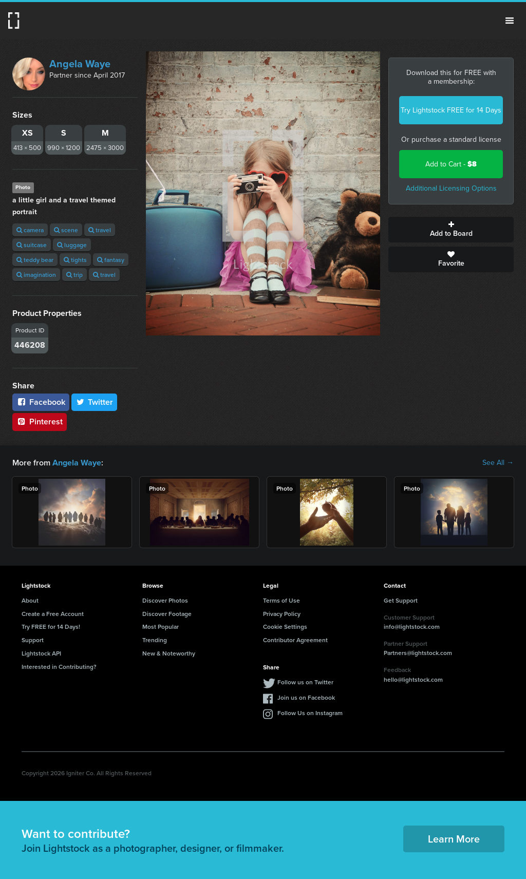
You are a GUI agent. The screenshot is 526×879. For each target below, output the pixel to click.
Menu (509, 20)
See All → (498, 463)
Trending (154, 639)
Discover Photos (165, 600)
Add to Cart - (451, 164)
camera (30, 230)
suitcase (31, 244)
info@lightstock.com (412, 626)
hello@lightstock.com (413, 679)
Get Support (401, 600)
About (30, 600)
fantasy (110, 259)
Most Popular (160, 626)
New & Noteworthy (168, 653)
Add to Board (451, 229)
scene (66, 230)
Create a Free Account (53, 613)
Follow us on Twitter (305, 681)
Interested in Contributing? (59, 666)
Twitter (95, 402)
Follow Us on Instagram (310, 712)
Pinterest (39, 421)
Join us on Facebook (306, 697)
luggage (72, 244)
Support (33, 639)
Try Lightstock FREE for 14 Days (451, 110)
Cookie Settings (285, 626)
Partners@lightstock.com (418, 652)
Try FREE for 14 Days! (51, 626)
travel (99, 230)
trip (74, 274)
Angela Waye (79, 63)
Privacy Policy (281, 613)
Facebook (40, 402)
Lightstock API (41, 653)
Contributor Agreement (295, 639)
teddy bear (34, 259)
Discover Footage (167, 613)
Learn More (454, 838)
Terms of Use (281, 600)
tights (75, 259)
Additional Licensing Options (451, 188)
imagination (36, 274)
